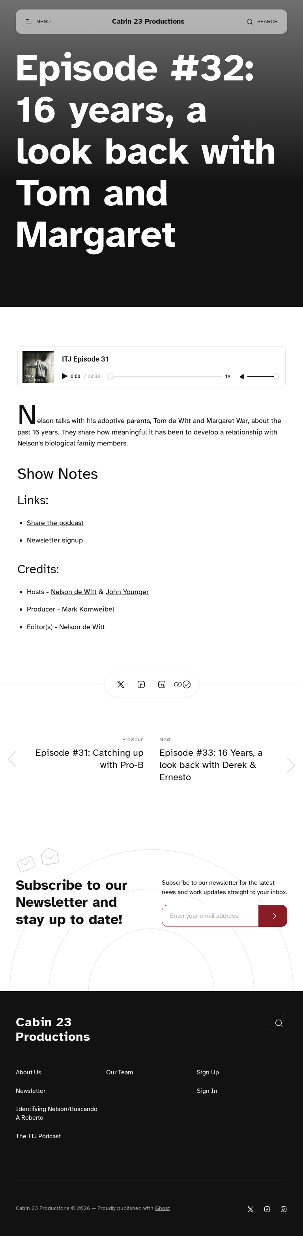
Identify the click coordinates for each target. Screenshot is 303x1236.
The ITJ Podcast (38, 1136)
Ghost (162, 1208)
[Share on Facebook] (141, 684)
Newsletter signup (55, 540)
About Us (28, 1072)
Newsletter (30, 1091)
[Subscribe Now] (273, 916)
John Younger (127, 591)
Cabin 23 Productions (53, 1030)
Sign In (207, 1091)
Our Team (119, 1072)
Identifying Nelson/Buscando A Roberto (56, 1113)
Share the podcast (55, 522)
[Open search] (262, 22)
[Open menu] (38, 22)
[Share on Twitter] (120, 684)
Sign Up (208, 1072)
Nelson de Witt (74, 591)
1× (227, 376)
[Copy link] (182, 684)
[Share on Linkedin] (161, 684)
